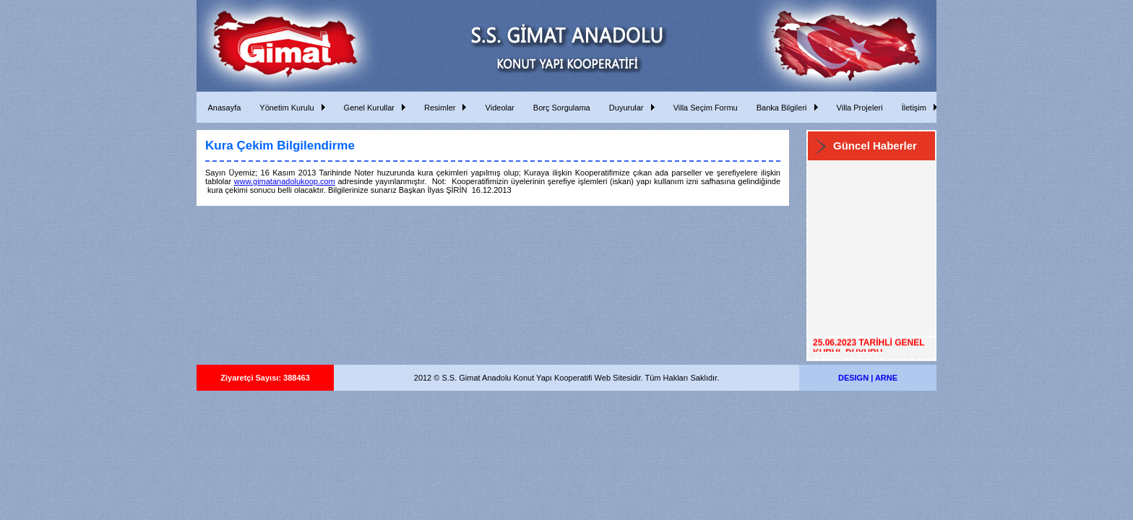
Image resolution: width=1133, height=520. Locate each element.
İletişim (911, 107)
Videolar (497, 107)
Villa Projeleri (857, 107)
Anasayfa (222, 107)
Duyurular (624, 107)
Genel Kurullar (367, 107)
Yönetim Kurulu (284, 107)
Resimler (438, 107)
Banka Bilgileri (779, 107)
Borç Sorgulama (559, 107)
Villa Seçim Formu (703, 107)
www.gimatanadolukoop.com (284, 181)
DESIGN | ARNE (867, 377)
